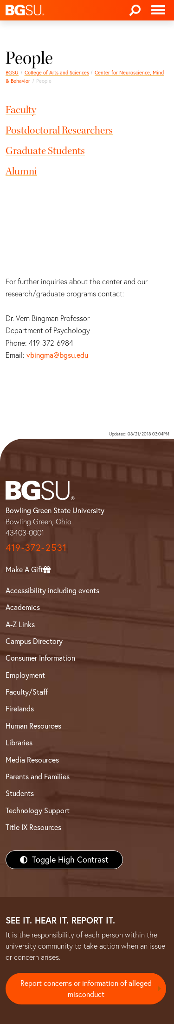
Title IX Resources (33, 827)
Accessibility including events (52, 590)
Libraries (19, 742)
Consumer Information (40, 658)
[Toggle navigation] (158, 10)
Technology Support (38, 810)
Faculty (21, 109)
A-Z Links (20, 624)
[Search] (135, 10)
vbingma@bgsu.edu (57, 355)
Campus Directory (34, 641)
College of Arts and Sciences (57, 72)
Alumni (21, 171)
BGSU (12, 72)
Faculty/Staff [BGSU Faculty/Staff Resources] (27, 691)
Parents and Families (38, 776)
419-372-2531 (36, 547)
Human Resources (33, 725)
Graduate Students (45, 150)
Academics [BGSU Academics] (23, 607)
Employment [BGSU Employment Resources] (25, 675)
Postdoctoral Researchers (59, 130)
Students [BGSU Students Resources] (20, 793)
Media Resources (32, 759)
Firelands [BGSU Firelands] (20, 708)
